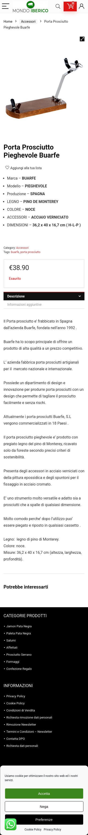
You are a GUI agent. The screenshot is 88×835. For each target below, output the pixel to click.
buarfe (15, 252)
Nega (44, 807)
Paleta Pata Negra (18, 633)
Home (8, 21)
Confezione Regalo (19, 669)
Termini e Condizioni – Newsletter (29, 731)
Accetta (44, 794)
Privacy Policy (52, 829)
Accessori (28, 21)
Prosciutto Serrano (19, 654)
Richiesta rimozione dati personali (29, 717)
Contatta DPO (15, 738)
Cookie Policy (33, 829)
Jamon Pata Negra (19, 626)
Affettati (11, 647)
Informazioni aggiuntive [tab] (24, 304)
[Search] (58, 6)
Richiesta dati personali (22, 746)
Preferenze (44, 820)
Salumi (11, 640)
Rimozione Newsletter (21, 724)
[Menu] (5, 6)
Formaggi (12, 661)
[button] (82, 39)
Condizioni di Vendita (20, 710)
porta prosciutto (30, 252)
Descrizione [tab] (16, 296)
